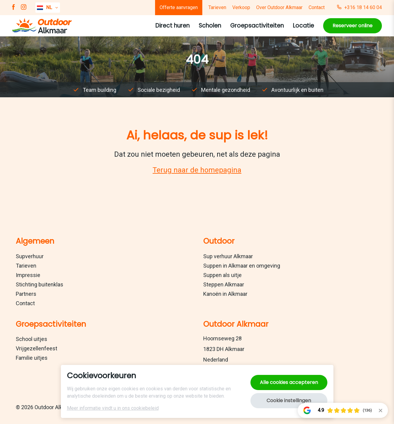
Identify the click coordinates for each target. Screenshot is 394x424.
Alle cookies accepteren (289, 382)
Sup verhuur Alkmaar (228, 256)
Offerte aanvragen (179, 7)
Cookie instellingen (289, 400)
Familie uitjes (32, 358)
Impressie (28, 275)
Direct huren (172, 26)
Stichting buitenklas (39, 284)
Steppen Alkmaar (223, 284)
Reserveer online (352, 25)
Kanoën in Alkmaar (225, 294)
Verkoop (241, 7)
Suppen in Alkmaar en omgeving (241, 265)
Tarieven (217, 7)
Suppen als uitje (222, 275)
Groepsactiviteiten (257, 26)
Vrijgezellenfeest (36, 348)
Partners (26, 294)
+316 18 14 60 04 (359, 8)
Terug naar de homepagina (197, 170)
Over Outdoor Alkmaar (279, 7)
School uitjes (31, 339)
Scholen (210, 26)
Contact (317, 7)
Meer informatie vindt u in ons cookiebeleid (113, 408)
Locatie (303, 26)
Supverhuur (30, 256)
